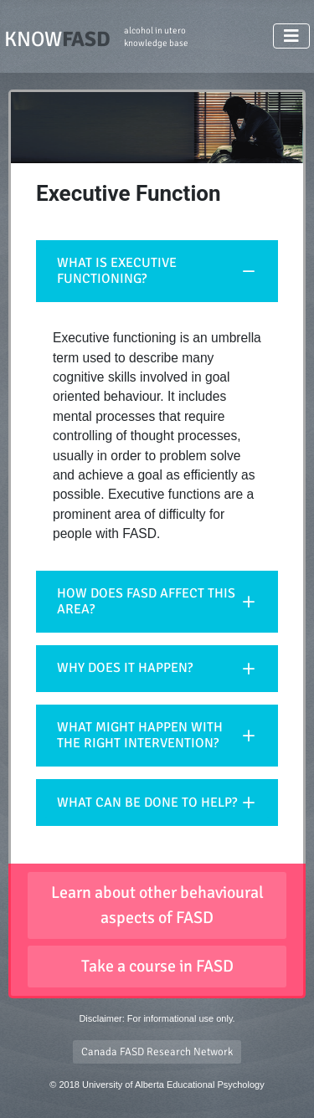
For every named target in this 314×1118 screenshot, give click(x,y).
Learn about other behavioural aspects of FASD (157, 905)
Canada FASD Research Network (157, 1052)
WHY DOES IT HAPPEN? (125, 667)
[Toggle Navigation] (291, 36)
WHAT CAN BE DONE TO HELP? (147, 802)
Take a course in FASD (157, 966)
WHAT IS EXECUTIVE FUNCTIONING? (117, 270)
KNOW (96, 38)
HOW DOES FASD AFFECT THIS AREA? (146, 601)
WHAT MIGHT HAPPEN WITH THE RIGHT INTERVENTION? (140, 735)
